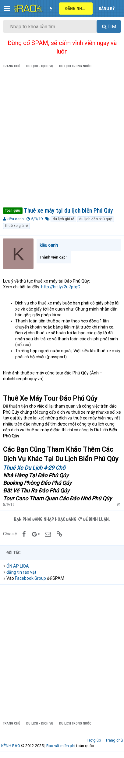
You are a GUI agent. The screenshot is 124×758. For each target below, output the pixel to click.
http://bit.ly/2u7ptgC (60, 286)
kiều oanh (15, 219)
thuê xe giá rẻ (16, 226)
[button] (6, 8)
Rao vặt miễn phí (60, 745)
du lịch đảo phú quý (95, 219)
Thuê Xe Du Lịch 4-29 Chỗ (34, 467)
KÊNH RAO (10, 745)
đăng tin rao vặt (21, 572)
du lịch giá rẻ (63, 219)
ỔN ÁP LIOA (17, 566)
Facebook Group (30, 578)
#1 (119, 504)
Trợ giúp (94, 740)
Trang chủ (114, 740)
